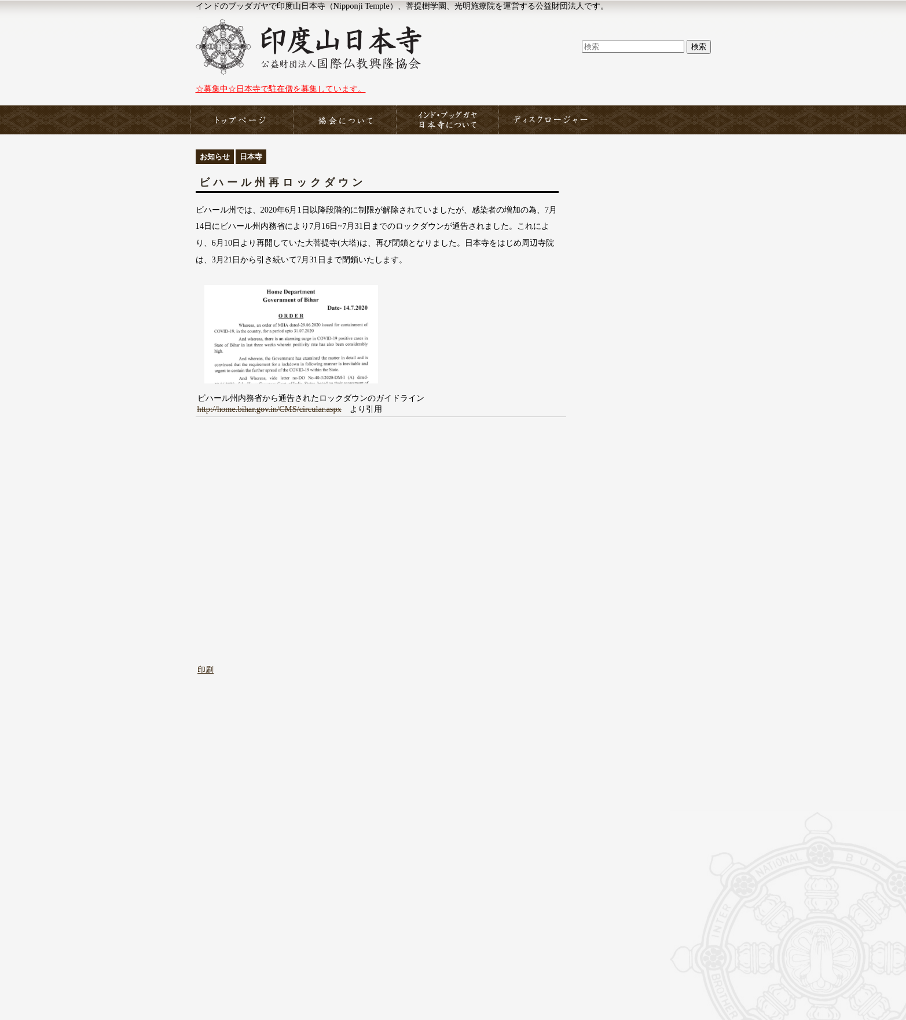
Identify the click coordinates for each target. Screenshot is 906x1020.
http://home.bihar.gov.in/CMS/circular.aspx (269, 409)
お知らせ (215, 156)
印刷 (205, 669)
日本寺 (251, 156)
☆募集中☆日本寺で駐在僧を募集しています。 (281, 88)
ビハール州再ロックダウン (282, 182)
